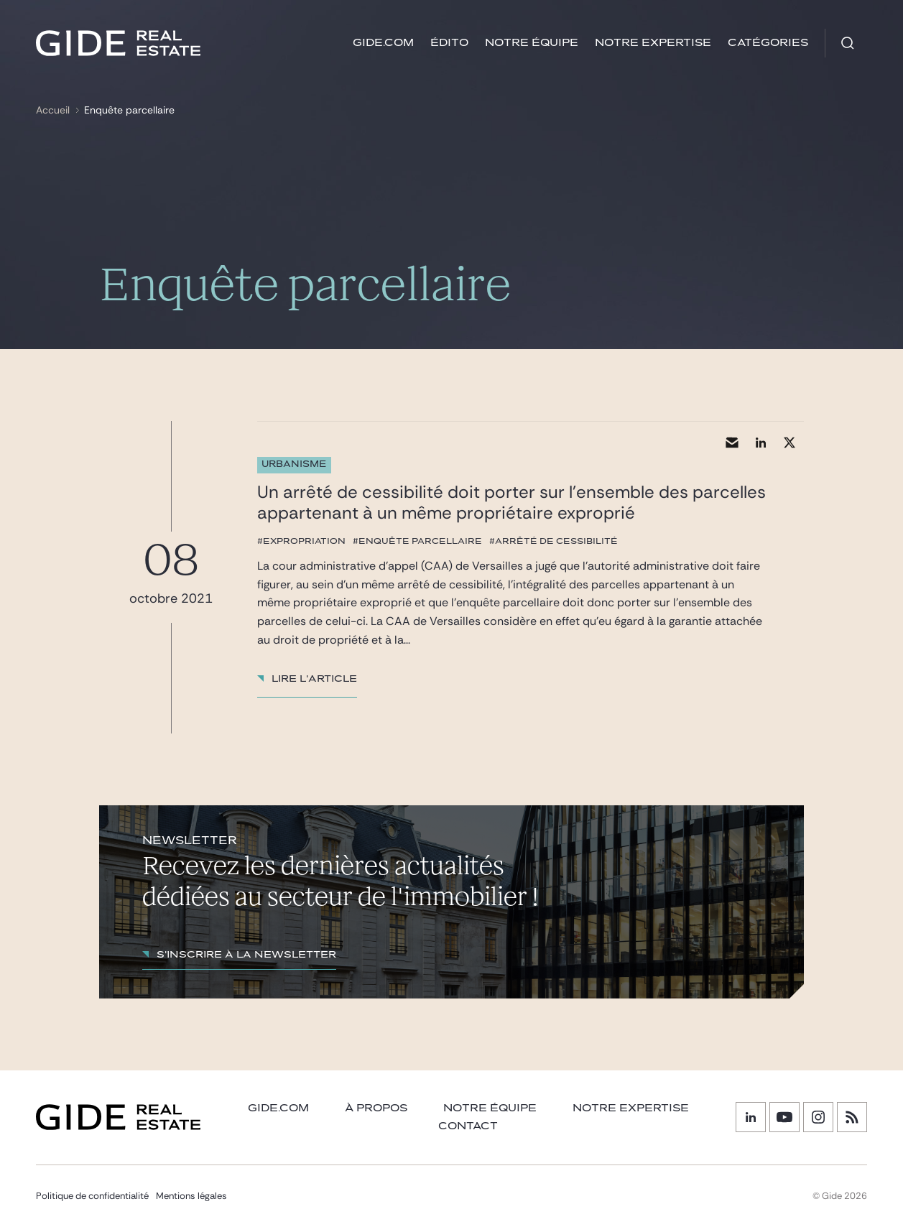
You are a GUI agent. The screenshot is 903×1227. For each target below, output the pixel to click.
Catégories (768, 42)
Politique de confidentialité (92, 1196)
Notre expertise (653, 42)
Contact (468, 1126)
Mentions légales (191, 1196)
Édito (449, 42)
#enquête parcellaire (417, 541)
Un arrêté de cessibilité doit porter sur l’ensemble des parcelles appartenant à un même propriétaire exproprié (511, 502)
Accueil (53, 109)
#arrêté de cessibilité (553, 541)
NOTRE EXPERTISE (631, 1108)
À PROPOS (376, 1108)
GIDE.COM (383, 42)
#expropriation (301, 541)
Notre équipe (531, 42)
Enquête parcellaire (129, 109)
